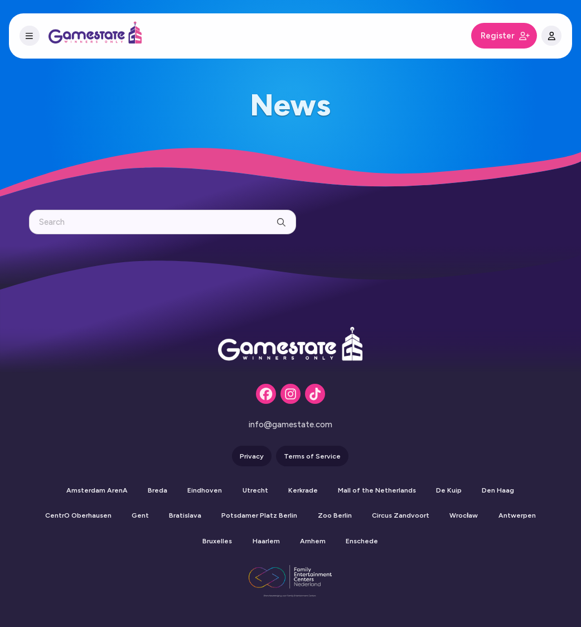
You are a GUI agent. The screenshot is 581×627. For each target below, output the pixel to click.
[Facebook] (266, 394)
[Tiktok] (315, 394)
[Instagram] (290, 394)
